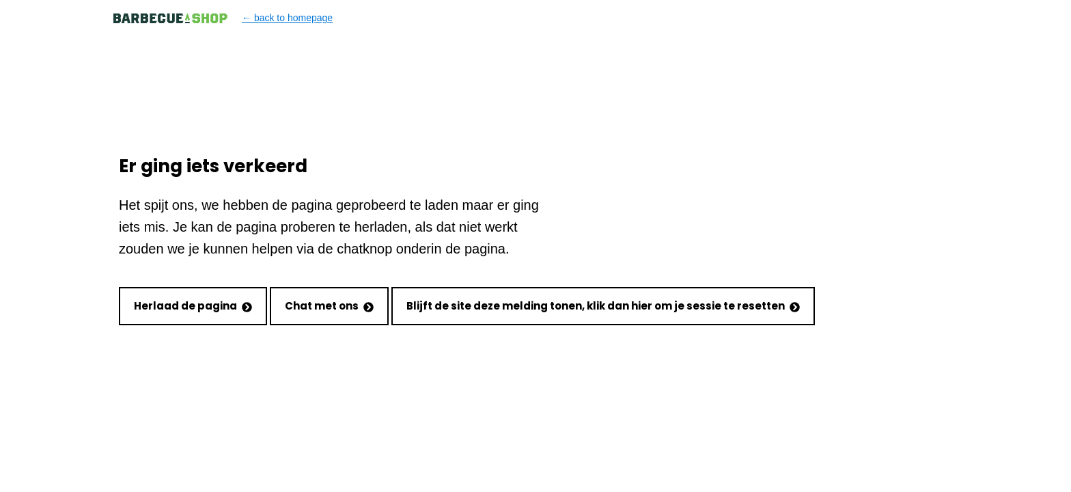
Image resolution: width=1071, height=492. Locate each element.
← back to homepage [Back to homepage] (222, 18)
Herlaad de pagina (193, 306)
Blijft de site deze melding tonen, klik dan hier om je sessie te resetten (603, 306)
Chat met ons (329, 306)
